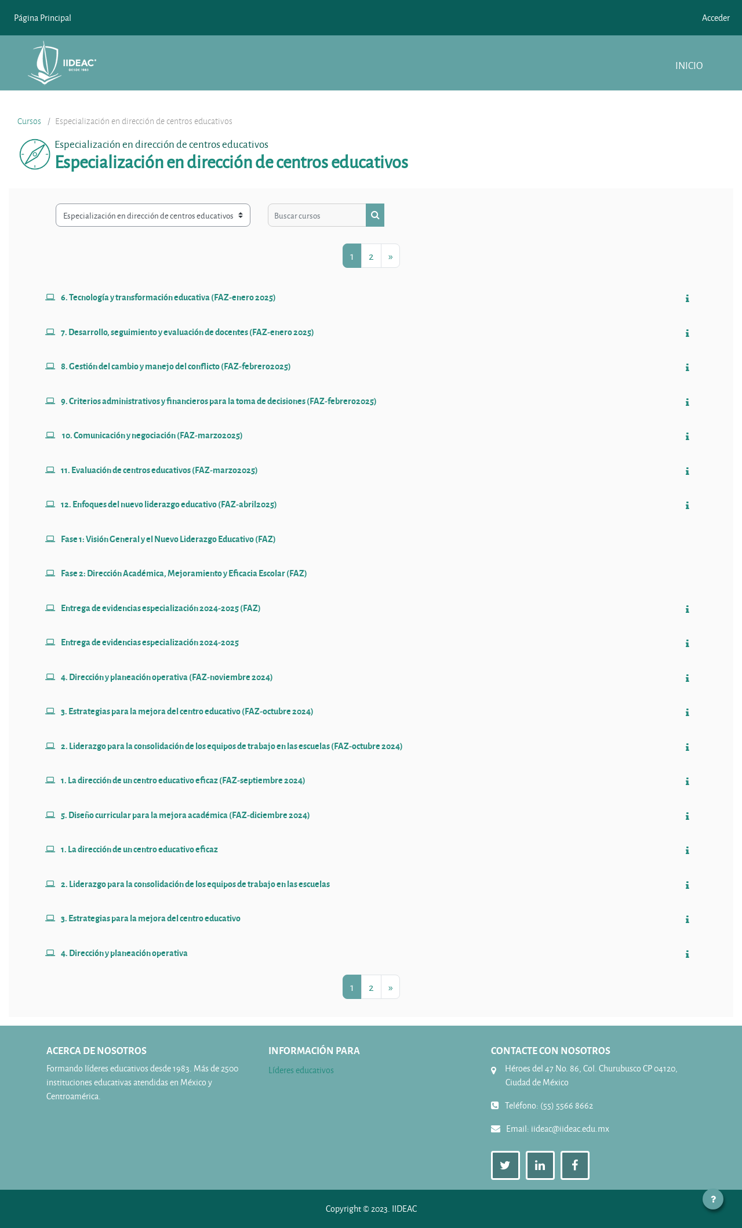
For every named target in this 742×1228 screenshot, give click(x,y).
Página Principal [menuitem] (42, 18)
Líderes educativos (301, 1070)
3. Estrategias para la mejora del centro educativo (151, 917)
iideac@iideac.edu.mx (570, 1128)
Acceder (716, 18)
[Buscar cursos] (317, 215)
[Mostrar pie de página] (713, 1199)
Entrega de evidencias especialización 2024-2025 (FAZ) (161, 607)
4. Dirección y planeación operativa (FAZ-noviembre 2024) (167, 676)
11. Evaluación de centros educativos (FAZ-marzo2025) (159, 469)
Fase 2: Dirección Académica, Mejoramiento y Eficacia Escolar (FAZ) (184, 572)
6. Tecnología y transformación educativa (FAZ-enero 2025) (168, 296)
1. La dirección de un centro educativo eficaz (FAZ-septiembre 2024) (183, 779)
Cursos (29, 121)
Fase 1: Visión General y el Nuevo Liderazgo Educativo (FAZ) (168, 538)
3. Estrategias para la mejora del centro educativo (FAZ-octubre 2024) (187, 710)
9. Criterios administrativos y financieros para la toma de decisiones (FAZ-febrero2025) (219, 400)
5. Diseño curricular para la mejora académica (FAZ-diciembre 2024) (185, 814)
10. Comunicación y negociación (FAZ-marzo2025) (152, 434)
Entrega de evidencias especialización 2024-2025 (150, 641)
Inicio (689, 65)
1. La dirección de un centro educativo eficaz (139, 848)
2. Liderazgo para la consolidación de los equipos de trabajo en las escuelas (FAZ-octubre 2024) (232, 745)
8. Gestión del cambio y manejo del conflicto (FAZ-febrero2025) (176, 365)
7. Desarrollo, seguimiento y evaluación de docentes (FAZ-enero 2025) (187, 331)
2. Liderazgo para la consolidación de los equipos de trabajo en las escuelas (195, 883)
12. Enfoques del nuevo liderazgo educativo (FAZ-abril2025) (169, 503)
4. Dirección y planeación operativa (124, 952)
